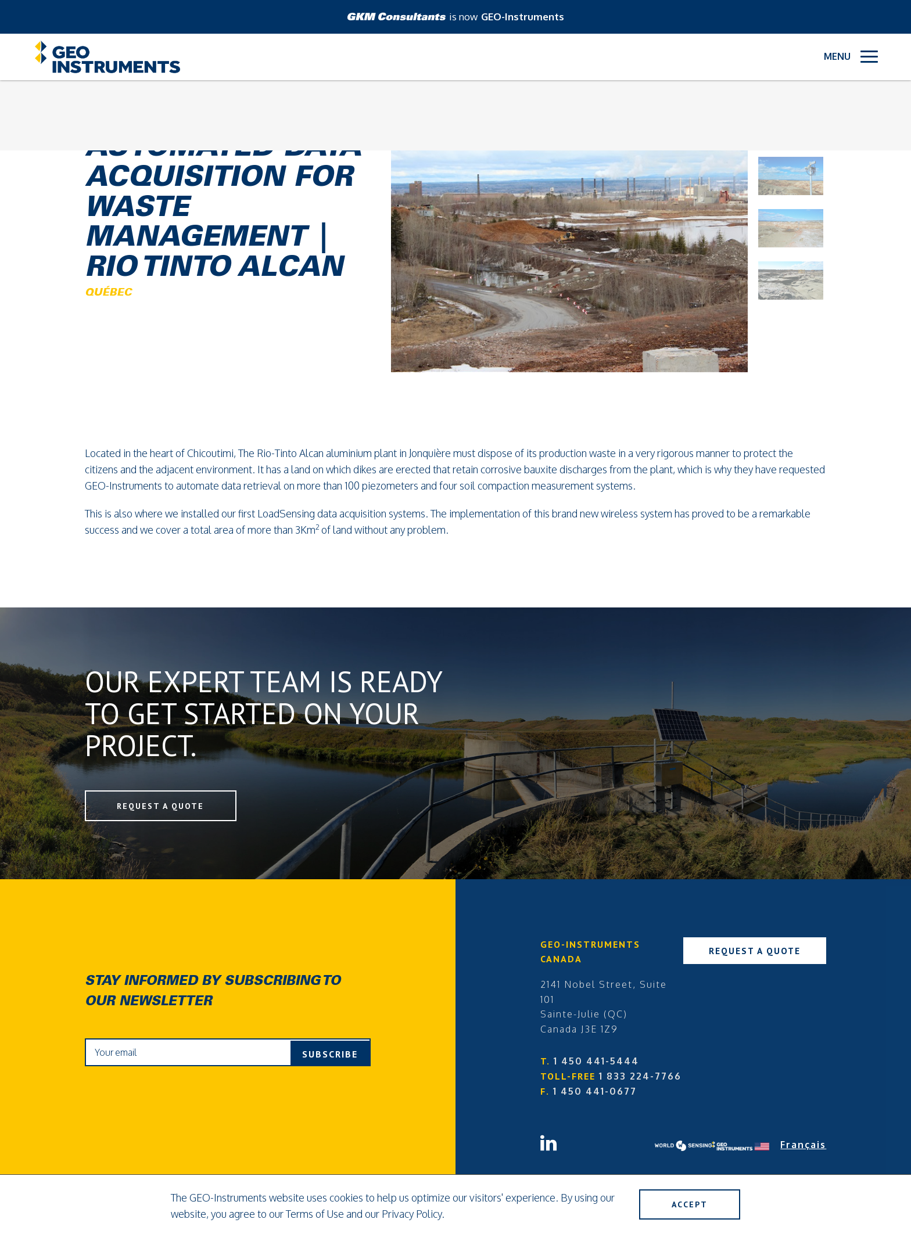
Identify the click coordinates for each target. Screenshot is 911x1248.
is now (455, 16)
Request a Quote (164, 806)
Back (102, 111)
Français (803, 1146)
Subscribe (330, 1054)
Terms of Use (315, 1213)
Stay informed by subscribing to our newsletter (212, 992)
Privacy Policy (412, 1213)
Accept (686, 1205)
